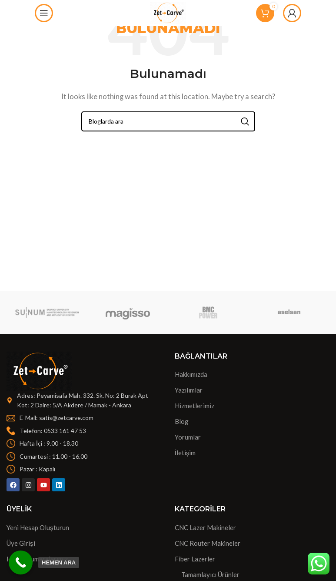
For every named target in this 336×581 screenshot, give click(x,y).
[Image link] (39, 370)
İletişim (185, 453)
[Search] (168, 121)
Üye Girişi (21, 543)
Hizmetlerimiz (194, 406)
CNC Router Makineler (207, 543)
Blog (182, 421)
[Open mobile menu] (43, 13)
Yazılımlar (189, 390)
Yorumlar (188, 437)
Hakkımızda (191, 374)
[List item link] (84, 418)
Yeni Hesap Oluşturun (38, 527)
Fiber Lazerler (195, 559)
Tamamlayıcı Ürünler (210, 574)
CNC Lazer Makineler (205, 527)
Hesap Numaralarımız (37, 559)
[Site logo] (168, 12)
